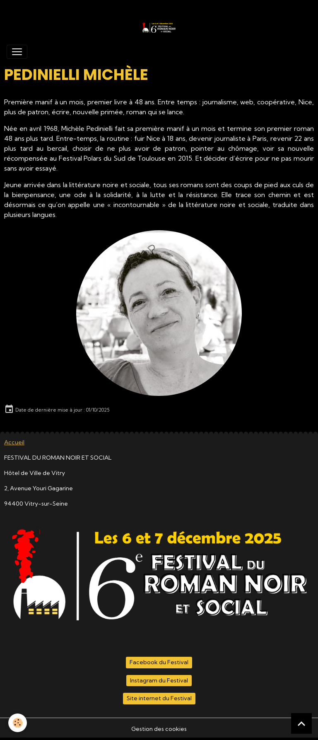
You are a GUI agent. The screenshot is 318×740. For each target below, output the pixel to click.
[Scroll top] (301, 723)
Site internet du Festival (159, 698)
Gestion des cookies (159, 729)
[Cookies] (17, 722)
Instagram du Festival (159, 680)
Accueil (14, 442)
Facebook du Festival (159, 662)
